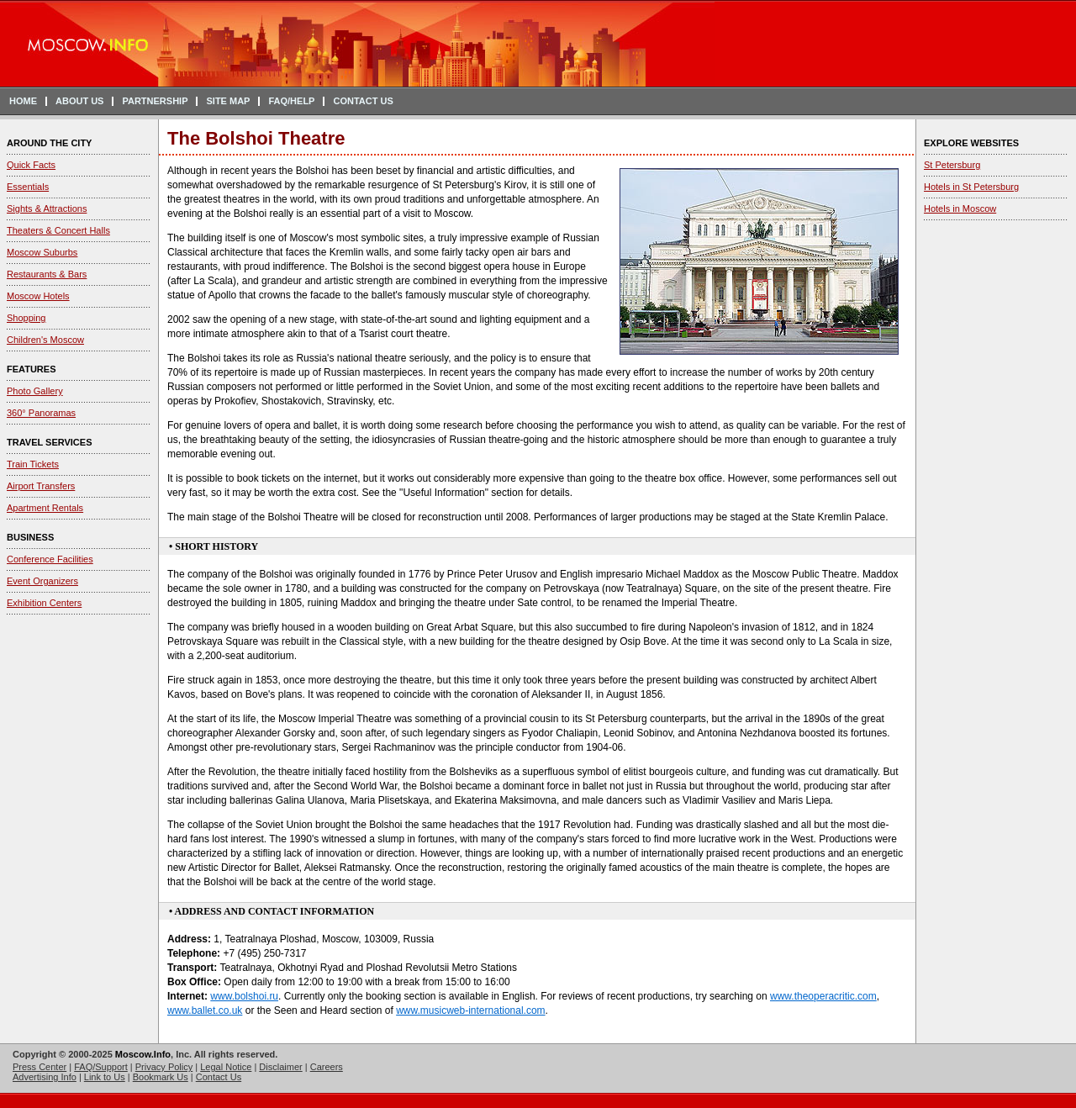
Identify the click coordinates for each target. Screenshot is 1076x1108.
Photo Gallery (35, 391)
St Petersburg (952, 165)
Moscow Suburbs (42, 252)
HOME (23, 101)
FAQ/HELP (291, 101)
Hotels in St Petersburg (971, 187)
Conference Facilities (50, 559)
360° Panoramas (41, 413)
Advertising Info (44, 1077)
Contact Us (218, 1077)
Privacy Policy (164, 1067)
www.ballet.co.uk (204, 1010)
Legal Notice (225, 1067)
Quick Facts (31, 165)
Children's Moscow (45, 340)
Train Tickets (33, 464)
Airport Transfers (41, 486)
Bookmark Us (160, 1077)
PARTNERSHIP (154, 101)
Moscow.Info (143, 1054)
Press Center (39, 1067)
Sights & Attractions (47, 208)
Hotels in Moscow (960, 208)
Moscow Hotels (38, 296)
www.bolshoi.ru (244, 996)
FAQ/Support (101, 1067)
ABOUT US (79, 101)
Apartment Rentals (45, 508)
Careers (326, 1067)
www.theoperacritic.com (823, 996)
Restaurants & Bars (47, 274)
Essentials (28, 187)
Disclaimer (280, 1067)
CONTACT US (363, 101)
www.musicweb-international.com (470, 1010)
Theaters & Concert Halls (58, 230)
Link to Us (104, 1077)
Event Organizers (42, 581)
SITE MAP (228, 101)
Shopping (26, 318)
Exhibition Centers (44, 603)
